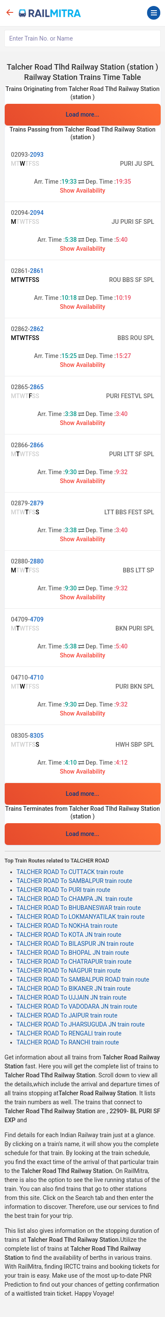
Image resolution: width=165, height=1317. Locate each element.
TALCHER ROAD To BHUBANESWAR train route (79, 907)
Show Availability (82, 190)
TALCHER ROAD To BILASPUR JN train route (75, 943)
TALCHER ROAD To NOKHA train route (67, 925)
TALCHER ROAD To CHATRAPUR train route (74, 961)
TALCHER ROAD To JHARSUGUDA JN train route (81, 1024)
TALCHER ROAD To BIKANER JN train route (74, 988)
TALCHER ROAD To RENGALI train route (69, 1033)
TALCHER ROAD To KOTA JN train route (69, 934)
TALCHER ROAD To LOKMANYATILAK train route (81, 916)
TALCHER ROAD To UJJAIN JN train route (72, 997)
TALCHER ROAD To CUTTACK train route (70, 871)
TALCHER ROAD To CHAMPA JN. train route (75, 898)
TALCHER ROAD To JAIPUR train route (67, 1015)
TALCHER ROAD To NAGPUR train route (69, 970)
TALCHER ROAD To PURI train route (63, 889)
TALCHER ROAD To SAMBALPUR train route (75, 880)
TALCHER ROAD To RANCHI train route (68, 1042)
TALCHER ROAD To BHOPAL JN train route (73, 952)
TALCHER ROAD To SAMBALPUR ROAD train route (83, 979)
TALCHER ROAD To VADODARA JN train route (77, 1006)
